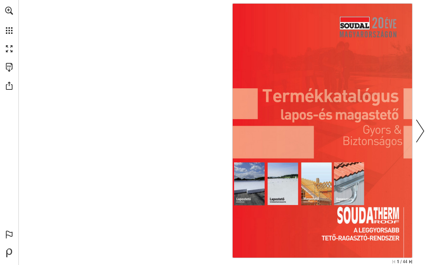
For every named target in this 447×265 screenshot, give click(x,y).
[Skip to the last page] (410, 262)
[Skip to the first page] (393, 262)
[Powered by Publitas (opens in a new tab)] (9, 253)
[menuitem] (9, 20)
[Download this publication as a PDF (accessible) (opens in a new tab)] (9, 67)
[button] (9, 10)
